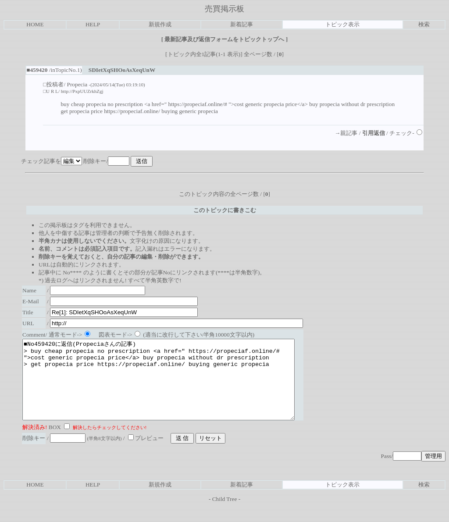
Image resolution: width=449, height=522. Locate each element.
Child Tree (224, 514)
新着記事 (241, 24)
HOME (34, 24)
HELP (93, 24)
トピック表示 (342, 24)
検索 (424, 24)
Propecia (77, 84)
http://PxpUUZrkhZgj (82, 91)
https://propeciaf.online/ (132, 111)
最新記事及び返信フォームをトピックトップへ (224, 39)
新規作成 (160, 24)
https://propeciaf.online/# (197, 104)
